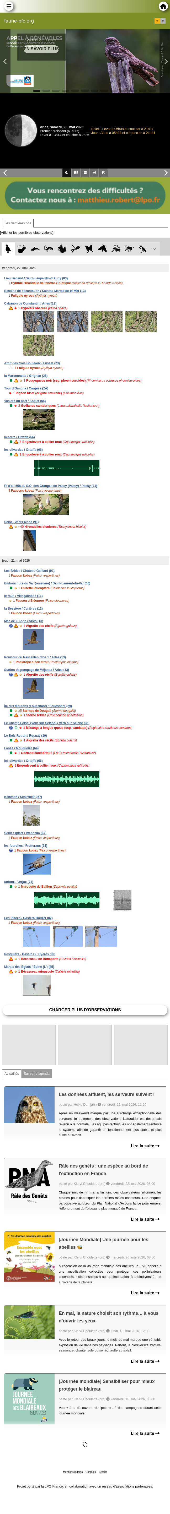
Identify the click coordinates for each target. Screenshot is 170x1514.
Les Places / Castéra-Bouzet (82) (28, 918)
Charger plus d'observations (85, 1010)
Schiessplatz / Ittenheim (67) (25, 833)
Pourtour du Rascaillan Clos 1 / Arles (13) (35, 657)
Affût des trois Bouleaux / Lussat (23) (32, 363)
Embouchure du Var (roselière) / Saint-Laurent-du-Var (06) (47, 583)
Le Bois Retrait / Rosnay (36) (25, 735)
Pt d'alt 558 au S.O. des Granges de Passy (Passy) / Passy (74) (50, 486)
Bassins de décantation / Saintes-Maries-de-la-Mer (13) (45, 291)
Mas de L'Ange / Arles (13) (23, 621)
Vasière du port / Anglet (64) (25, 401)
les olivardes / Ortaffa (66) (23, 450)
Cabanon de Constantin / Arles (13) (30, 303)
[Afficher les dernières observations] (26, 233)
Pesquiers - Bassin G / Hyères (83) (29, 954)
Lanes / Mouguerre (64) (21, 748)
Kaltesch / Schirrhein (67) (23, 797)
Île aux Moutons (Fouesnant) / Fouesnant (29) (38, 706)
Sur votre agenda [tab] (36, 1074)
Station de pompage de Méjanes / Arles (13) (36, 670)
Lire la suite (145, 1146)
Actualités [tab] (11, 1074)
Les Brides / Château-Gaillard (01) (29, 571)
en (163, 21)
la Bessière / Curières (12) (23, 608)
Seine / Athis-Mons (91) (21, 522)
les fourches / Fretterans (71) (25, 846)
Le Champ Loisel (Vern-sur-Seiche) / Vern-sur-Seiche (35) (46, 723)
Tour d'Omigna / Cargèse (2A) (26, 388)
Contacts (91, 1471)
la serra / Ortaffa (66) (19, 437)
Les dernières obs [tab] (17, 223)
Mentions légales (73, 1471)
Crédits (103, 1471)
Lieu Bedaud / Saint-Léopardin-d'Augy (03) (36, 278)
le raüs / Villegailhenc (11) (23, 596)
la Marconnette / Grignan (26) (25, 376)
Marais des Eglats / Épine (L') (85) (29, 967)
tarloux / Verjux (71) (18, 882)
